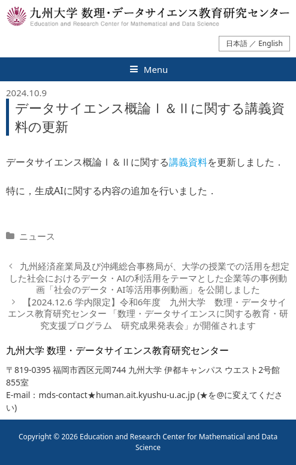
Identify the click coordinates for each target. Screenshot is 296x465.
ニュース (37, 236)
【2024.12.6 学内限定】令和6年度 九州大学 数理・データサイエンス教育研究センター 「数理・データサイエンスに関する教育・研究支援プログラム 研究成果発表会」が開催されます (148, 313)
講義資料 (188, 162)
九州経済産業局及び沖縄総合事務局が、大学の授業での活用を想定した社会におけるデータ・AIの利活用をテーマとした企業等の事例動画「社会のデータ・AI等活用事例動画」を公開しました (149, 277)
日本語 (236, 43)
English (270, 43)
